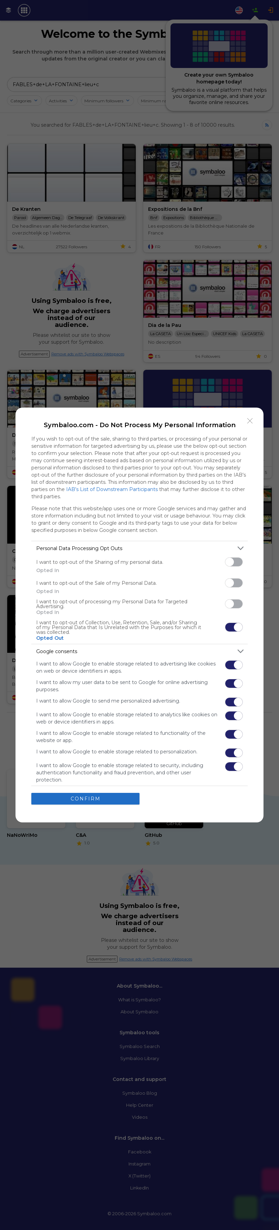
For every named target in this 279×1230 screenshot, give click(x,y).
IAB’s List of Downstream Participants (112, 489)
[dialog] (140, 615)
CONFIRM (86, 799)
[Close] (250, 421)
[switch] (234, 562)
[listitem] (139, 548)
